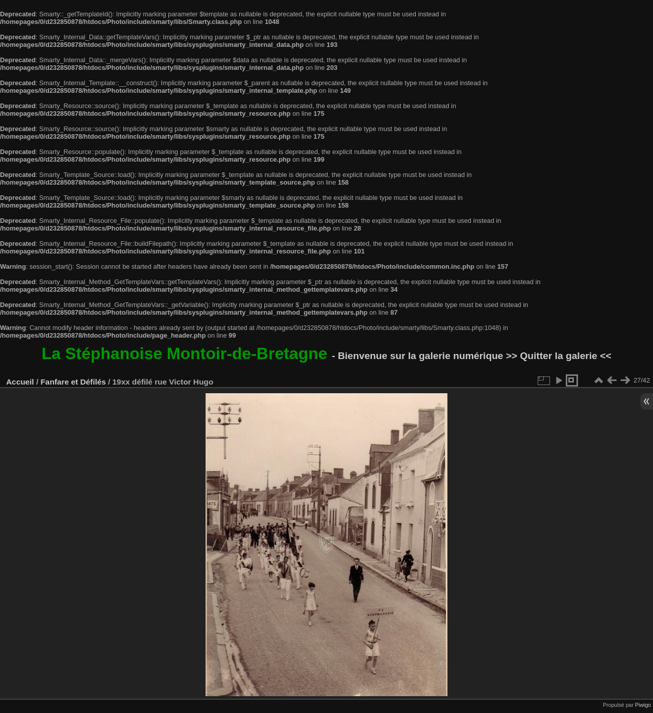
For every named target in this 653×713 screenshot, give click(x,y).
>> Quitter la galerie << (559, 355)
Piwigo (643, 705)
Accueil (20, 381)
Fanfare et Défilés (73, 381)
